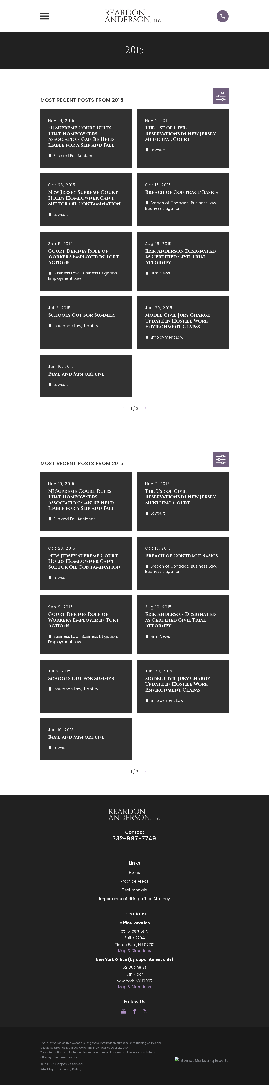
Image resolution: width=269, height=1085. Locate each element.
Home (134, 872)
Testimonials (134, 890)
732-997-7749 (134, 838)
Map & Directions (134, 950)
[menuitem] (47, 1069)
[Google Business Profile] (123, 1011)
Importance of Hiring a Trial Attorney (134, 899)
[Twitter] (145, 1011)
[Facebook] (134, 1011)
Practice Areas (134, 881)
